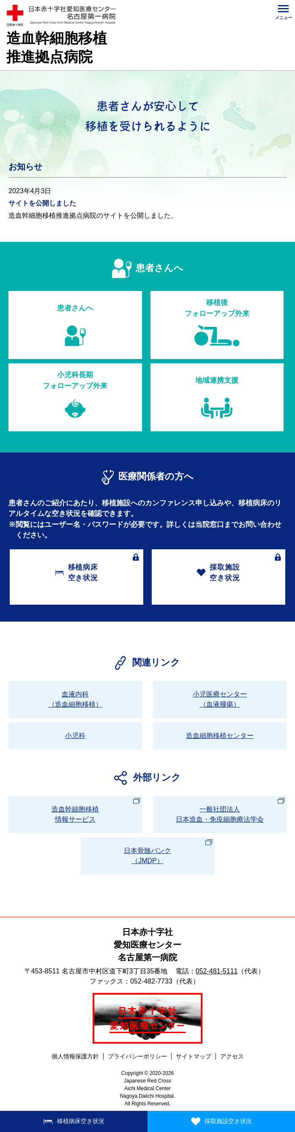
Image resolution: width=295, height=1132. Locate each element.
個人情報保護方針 (75, 1056)
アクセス (232, 1056)
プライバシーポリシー (137, 1056)
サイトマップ (193, 1056)
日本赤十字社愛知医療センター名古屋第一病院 (147, 944)
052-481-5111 (217, 971)
